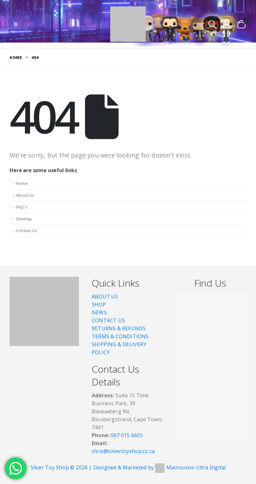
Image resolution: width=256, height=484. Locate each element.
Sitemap (24, 219)
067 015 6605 (127, 435)
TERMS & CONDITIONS (120, 336)
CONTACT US (108, 320)
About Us (25, 195)
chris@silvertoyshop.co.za (124, 451)
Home (22, 183)
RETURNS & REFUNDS (119, 328)
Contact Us (26, 230)
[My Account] (227, 24)
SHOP (99, 304)
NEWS (99, 312)
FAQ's (21, 207)
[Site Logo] (128, 24)
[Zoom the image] (44, 280)
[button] (15, 24)
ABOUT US (105, 296)
